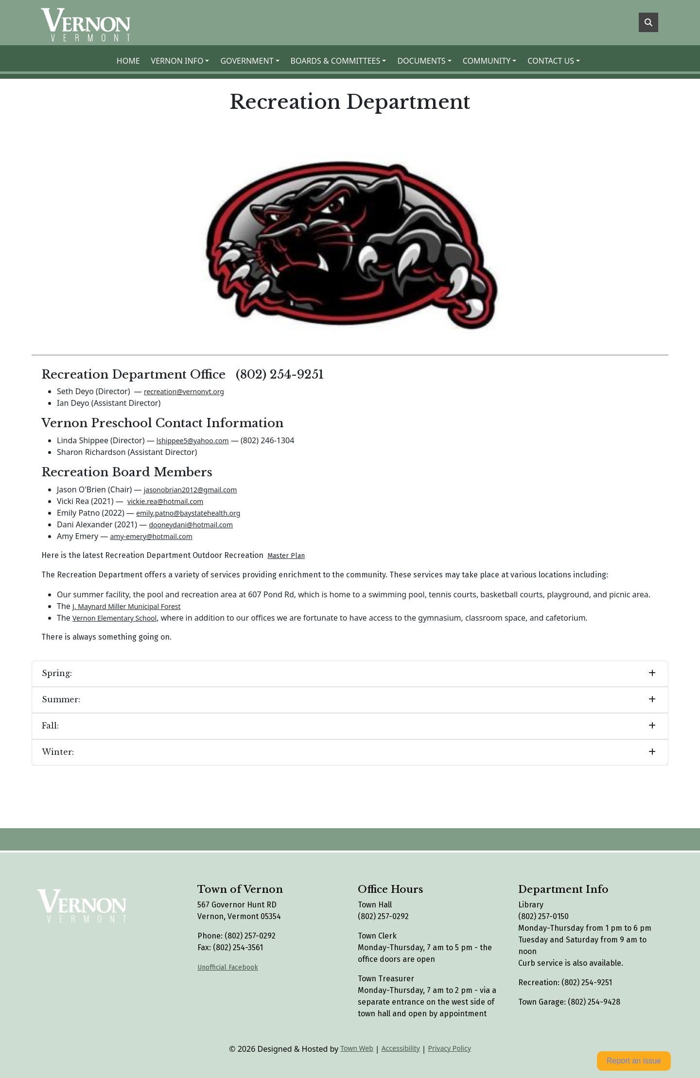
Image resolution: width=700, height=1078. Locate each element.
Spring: (57, 673)
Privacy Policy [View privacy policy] (449, 1048)
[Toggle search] (648, 22)
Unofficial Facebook (227, 967)
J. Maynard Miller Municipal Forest (126, 606)
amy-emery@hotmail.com (151, 536)
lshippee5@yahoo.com (193, 440)
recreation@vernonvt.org (184, 391)
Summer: (61, 699)
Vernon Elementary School (114, 618)
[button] (182, 60)
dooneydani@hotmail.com (191, 524)
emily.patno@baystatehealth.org (188, 513)
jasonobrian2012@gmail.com (190, 489)
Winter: (58, 752)
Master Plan (286, 556)
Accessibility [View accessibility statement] (401, 1048)
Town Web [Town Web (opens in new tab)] (356, 1048)
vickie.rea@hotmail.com (165, 501)
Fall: (50, 725)
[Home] (89, 22)
